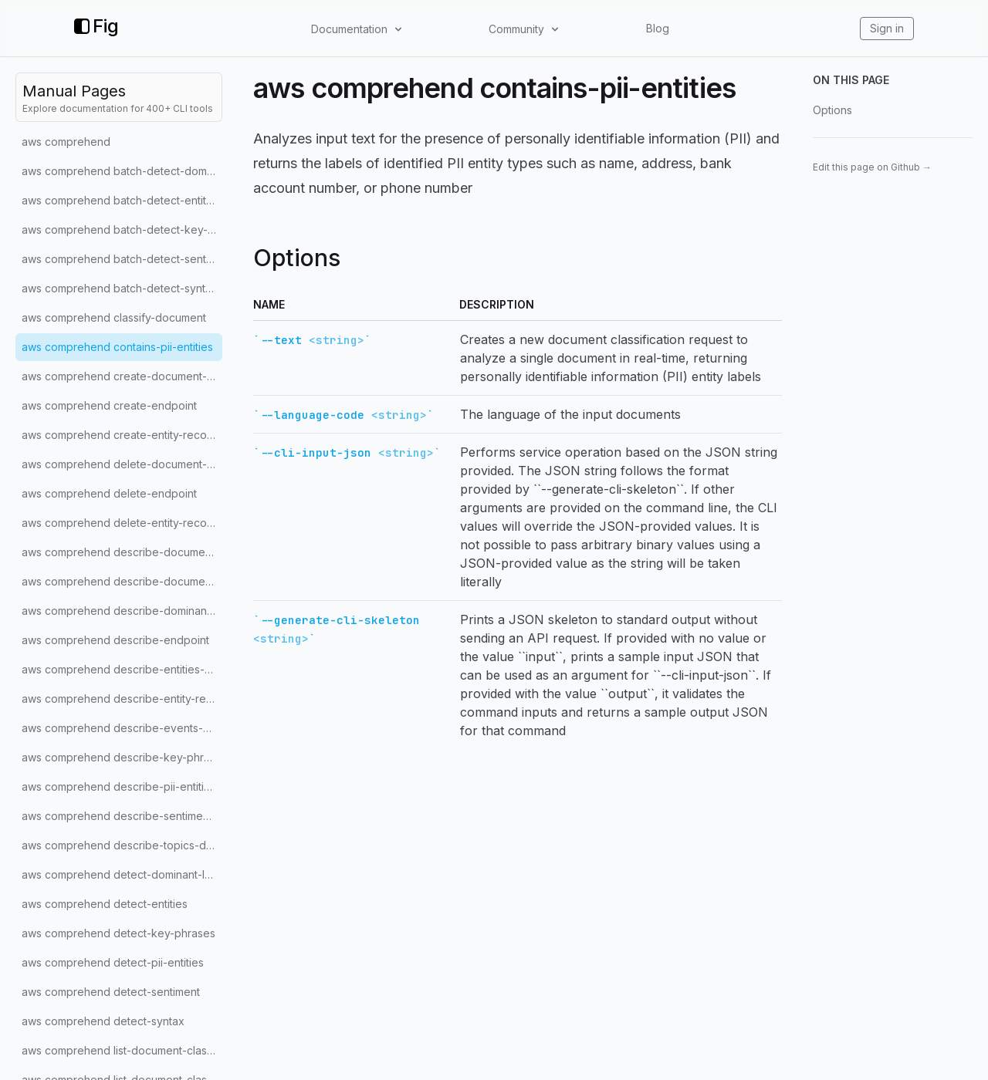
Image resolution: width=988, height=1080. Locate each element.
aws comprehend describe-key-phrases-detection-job (122, 757)
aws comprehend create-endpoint (109, 405)
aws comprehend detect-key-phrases (118, 933)
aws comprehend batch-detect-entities (121, 200)
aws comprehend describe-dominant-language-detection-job (122, 610)
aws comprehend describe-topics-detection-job (122, 845)
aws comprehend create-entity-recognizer (122, 434)
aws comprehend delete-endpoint (109, 493)
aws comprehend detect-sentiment (111, 991)
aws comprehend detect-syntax (103, 1021)
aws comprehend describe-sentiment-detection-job (122, 815)
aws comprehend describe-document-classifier (122, 581)
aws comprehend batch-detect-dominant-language (122, 170)
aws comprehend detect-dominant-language (122, 874)
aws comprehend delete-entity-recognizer (122, 522)
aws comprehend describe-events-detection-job (122, 727)
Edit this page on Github (872, 167)
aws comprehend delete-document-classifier (122, 464)
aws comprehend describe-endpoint (115, 639)
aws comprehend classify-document (114, 317)
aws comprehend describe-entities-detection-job (122, 669)
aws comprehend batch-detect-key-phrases (122, 229)
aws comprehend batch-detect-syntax (120, 288)
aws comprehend (66, 141)
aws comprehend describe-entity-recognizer (122, 698)
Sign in (887, 28)
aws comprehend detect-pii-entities (113, 962)
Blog (657, 28)
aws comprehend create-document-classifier (122, 376)
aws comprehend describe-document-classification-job (122, 552)
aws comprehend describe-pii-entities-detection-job (122, 786)
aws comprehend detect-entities (105, 903)
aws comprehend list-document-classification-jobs (122, 1050)
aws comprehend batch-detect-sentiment (122, 258)
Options (832, 109)
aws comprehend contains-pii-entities (117, 346)
